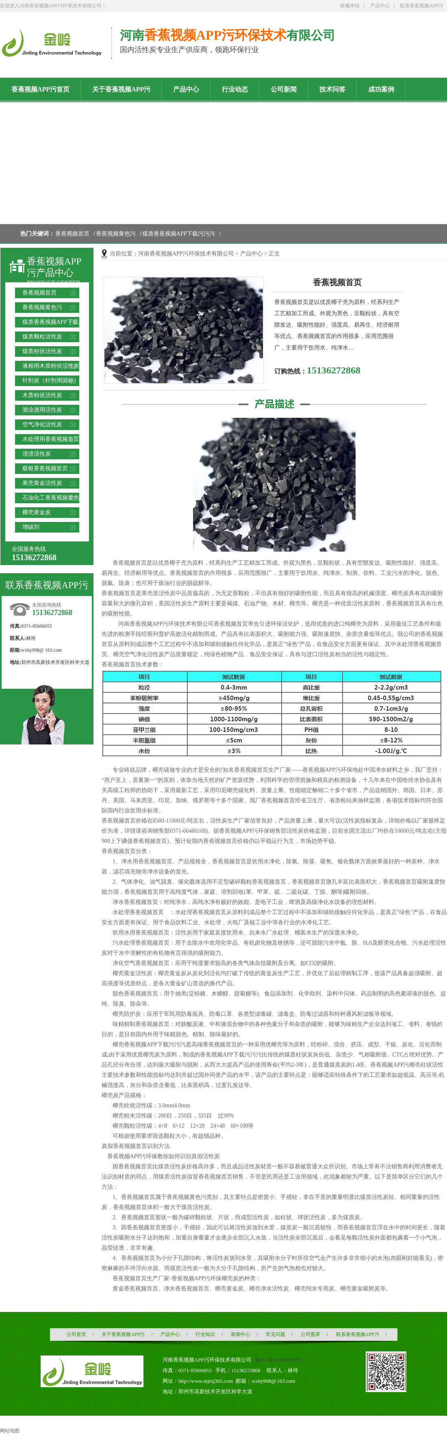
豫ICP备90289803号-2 (280, 1360)
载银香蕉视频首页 (45, 468)
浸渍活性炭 (36, 454)
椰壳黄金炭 (36, 512)
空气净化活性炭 (42, 424)
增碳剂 (30, 527)
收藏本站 (350, 6)
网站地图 (10, 1431)
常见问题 (275, 1334)
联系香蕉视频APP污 (421, 6)
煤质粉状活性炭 (42, 351)
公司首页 (76, 1334)
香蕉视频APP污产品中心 (54, 267)
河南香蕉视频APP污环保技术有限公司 (186, 254)
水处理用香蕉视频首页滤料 (50, 440)
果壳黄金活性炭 (42, 483)
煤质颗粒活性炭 (42, 337)
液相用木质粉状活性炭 (50, 366)
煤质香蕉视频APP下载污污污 (178, 234)
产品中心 (380, 6)
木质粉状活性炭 (42, 395)
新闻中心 (240, 1334)
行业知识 (205, 1334)
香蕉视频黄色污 (116, 234)
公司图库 (310, 1334)
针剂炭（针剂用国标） (50, 381)
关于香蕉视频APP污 (123, 1334)
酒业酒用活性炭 (42, 410)
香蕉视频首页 (72, 234)
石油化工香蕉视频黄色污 (50, 499)
